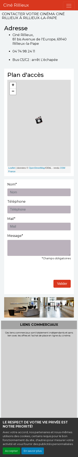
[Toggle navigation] (69, 6)
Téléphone (16, 202)
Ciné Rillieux (16, 5)
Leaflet (11, 168)
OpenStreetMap (37, 168)
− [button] (13, 91)
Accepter (11, 450)
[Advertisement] (39, 378)
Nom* (12, 184)
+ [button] (13, 85)
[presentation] (39, 272)
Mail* (11, 219)
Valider (62, 283)
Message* (15, 236)
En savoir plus (33, 450)
